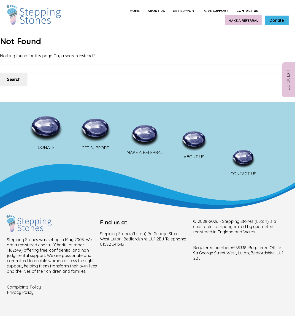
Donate (276, 20)
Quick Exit (288, 79)
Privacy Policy (20, 292)
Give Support (216, 10)
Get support (184, 10)
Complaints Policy (24, 287)
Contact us (247, 10)
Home (135, 10)
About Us (156, 10)
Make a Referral (243, 20)
